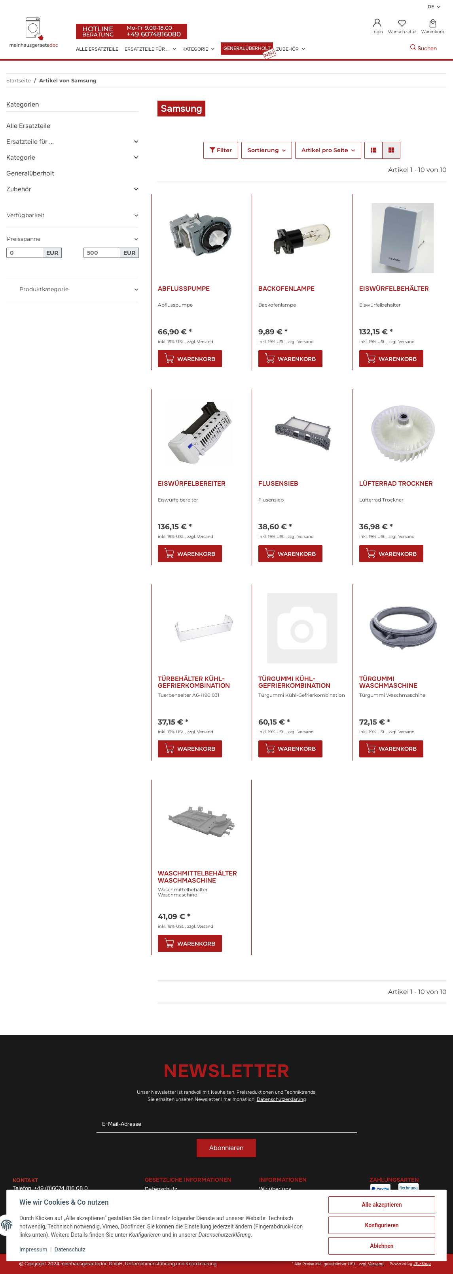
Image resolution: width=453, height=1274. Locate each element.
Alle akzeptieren (382, 1205)
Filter (221, 150)
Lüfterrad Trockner (396, 484)
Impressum (33, 1249)
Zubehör (18, 189)
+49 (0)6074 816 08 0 (61, 1188)
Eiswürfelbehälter (394, 289)
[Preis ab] (24, 253)
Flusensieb (278, 484)
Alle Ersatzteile (28, 126)
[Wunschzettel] (402, 27)
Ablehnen (381, 1246)
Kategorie (20, 157)
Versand (205, 341)
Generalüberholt (30, 173)
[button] (377, 27)
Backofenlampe (286, 289)
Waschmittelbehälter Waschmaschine (197, 877)
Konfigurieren (381, 1225)
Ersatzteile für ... (30, 141)
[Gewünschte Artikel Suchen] (398, 48)
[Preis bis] (101, 253)
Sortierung (263, 150)
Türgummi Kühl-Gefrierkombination (294, 682)
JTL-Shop (422, 1263)
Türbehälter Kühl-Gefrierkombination (194, 682)
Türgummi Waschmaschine (388, 682)
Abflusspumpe (184, 289)
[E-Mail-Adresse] (226, 1124)
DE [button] (431, 7)
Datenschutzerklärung (281, 1099)
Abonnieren (226, 1148)
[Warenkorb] (433, 27)
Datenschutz (70, 1249)
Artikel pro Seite (324, 150)
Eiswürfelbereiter (192, 484)
